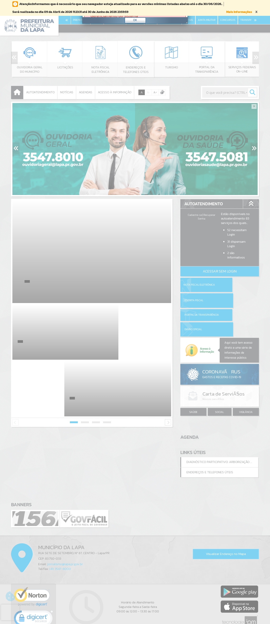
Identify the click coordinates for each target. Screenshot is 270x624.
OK (135, 20)
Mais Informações (239, 11)
